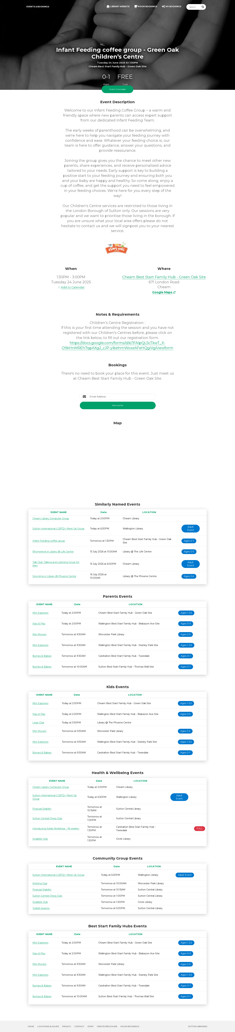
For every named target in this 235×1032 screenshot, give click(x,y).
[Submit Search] (203, 7)
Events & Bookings (37, 6)
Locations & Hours (48, 1026)
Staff (90, 1026)
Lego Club (38, 722)
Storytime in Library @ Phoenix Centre (54, 576)
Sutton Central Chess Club (47, 818)
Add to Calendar (71, 287)
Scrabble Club (40, 838)
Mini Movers (39, 634)
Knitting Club (39, 883)
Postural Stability (41, 808)
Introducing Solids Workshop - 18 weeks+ (55, 828)
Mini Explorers (40, 612)
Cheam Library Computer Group (50, 518)
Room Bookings (130, 1026)
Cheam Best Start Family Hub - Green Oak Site (164, 277)
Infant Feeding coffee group (48, 540)
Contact (79, 1026)
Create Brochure (107, 1026)
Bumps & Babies (41, 655)
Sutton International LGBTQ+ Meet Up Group (58, 528)
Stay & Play (38, 623)
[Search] (193, 7)
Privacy (66, 1026)
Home (31, 1026)
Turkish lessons (40, 908)
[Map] (117, 460)
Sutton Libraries (197, 1026)
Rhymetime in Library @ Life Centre (53, 551)
